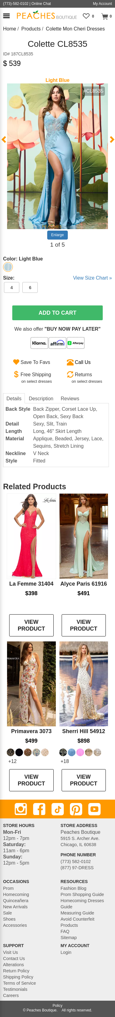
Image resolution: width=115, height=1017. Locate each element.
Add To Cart (58, 313)
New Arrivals (15, 906)
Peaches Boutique (41, 1010)
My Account (102, 4)
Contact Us (14, 958)
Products (31, 28)
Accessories (15, 925)
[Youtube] (94, 809)
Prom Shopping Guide (82, 894)
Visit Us (10, 952)
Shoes (9, 919)
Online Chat (41, 4)
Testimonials (15, 989)
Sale (7, 912)
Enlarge (57, 235)
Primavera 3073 (31, 731)
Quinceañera (15, 900)
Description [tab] (41, 398)
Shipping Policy (18, 977)
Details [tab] (13, 398)
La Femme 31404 (31, 584)
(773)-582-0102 (16, 4)
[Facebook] (39, 809)
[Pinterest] (76, 809)
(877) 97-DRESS (77, 867)
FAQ (65, 931)
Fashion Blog (73, 888)
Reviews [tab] (70, 398)
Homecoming (16, 894)
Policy (57, 1005)
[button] (6, 16)
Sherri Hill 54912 (83, 731)
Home (9, 28)
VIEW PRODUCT (31, 625)
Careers (11, 995)
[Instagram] (21, 809)
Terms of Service (19, 983)
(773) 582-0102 (76, 861)
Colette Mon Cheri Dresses (75, 28)
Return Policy (16, 970)
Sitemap (69, 937)
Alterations (13, 964)
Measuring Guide (77, 912)
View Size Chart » (92, 277)
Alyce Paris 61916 (83, 584)
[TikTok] (58, 809)
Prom (8, 888)
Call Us (83, 362)
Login (66, 952)
